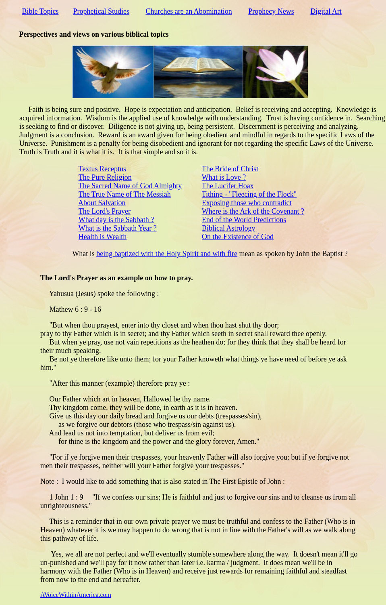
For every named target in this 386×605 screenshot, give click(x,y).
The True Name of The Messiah (125, 194)
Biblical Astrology (228, 228)
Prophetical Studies (101, 11)
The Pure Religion (105, 177)
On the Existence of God (238, 237)
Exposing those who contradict (246, 203)
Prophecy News (271, 11)
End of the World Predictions (244, 220)
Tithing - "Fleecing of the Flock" (249, 194)
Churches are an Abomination (188, 11)
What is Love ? (224, 177)
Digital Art (326, 11)
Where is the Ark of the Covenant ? (253, 211)
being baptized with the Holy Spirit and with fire (166, 254)
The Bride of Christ (230, 169)
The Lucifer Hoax (228, 186)
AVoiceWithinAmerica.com (75, 594)
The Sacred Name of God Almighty (130, 186)
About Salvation (102, 203)
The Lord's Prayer (105, 211)
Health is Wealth (103, 237)
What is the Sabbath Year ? (118, 228)
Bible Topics (40, 11)
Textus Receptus (102, 169)
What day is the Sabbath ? (116, 220)
